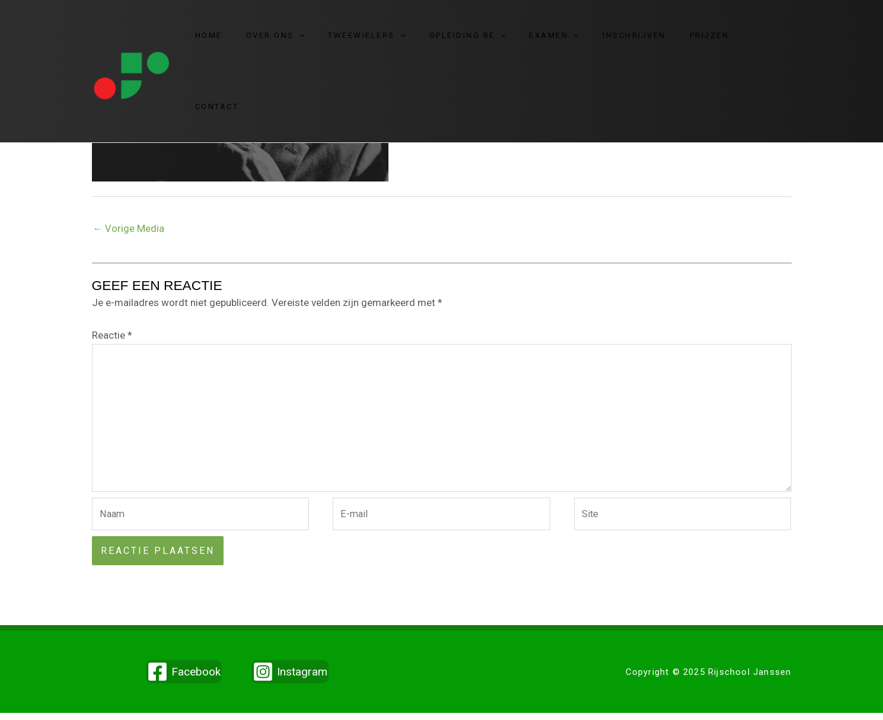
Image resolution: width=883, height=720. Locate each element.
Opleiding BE (482, 39)
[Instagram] (290, 678)
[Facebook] (184, 678)
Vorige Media (129, 229)
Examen (560, 39)
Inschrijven (632, 38)
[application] (330, 39)
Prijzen (699, 38)
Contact (756, 38)
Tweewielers (389, 39)
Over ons (306, 39)
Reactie (112, 336)
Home (248, 38)
